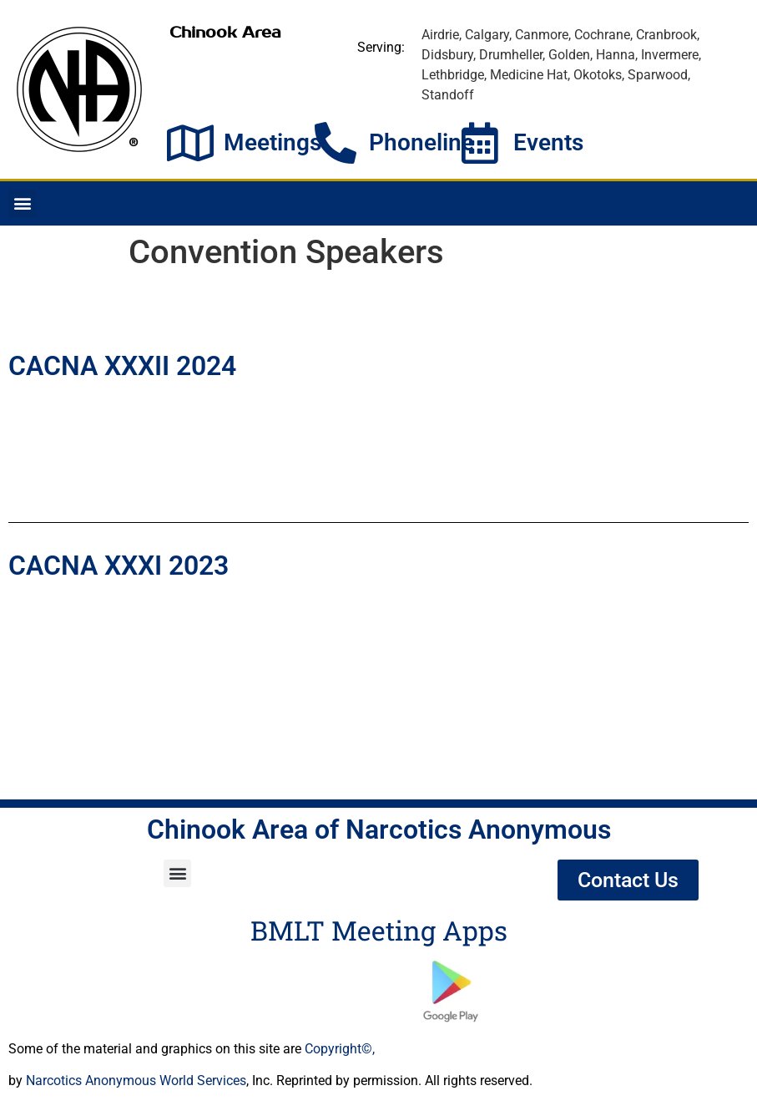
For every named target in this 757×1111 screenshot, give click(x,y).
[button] (22, 203)
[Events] (480, 143)
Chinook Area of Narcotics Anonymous (379, 829)
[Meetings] (190, 143)
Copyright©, (340, 1049)
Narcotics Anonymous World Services (136, 1080)
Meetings (272, 142)
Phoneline (421, 142)
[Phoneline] (335, 143)
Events (548, 142)
